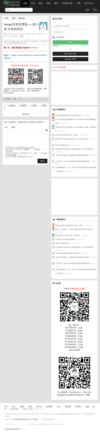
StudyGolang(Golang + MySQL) (26, 419)
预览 (13, 127)
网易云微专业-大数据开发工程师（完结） (69, 225)
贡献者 (22, 407)
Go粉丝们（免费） (83, 395)
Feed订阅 (14, 409)
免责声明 (68, 407)
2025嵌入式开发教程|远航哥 (65, 239)
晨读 (30, 407)
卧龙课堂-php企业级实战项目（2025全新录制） (72, 139)
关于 (6, 407)
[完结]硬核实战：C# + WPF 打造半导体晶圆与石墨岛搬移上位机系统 (75, 169)
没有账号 (39, 122)
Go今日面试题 (60, 67)
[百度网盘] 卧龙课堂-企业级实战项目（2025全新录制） (74, 149)
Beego (22, 18)
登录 (95, 10)
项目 (41, 3)
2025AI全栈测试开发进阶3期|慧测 (67, 253)
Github (39, 407)
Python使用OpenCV (62, 145)
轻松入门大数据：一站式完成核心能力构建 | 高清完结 (74, 229)
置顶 (21, 36)
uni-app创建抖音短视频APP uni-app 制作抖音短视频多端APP (75, 121)
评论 (43, 105)
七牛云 (52, 419)
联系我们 (78, 407)
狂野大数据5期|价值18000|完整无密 (68, 115)
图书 (56, 3)
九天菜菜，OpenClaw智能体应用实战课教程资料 (72, 161)
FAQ (13, 407)
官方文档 (89, 3)
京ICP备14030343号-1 (13, 429)
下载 (78, 3)
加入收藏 (7, 98)
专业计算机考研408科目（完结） (67, 135)
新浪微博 (49, 407)
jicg (5, 34)
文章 (33, 3)
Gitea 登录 (70, 59)
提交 (42, 161)
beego (11, 105)
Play (58, 407)
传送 (33, 105)
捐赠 (87, 407)
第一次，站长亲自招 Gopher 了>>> (21, 48)
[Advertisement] (70, 88)
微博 (14, 98)
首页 (6, 18)
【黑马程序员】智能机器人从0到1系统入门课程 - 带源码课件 (75, 129)
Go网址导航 (67, 2)
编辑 (6, 127)
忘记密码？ (84, 46)
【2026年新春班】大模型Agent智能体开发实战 (72, 155)
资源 (48, 3)
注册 (87, 10)
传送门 (22, 105)
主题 (25, 3)
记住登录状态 (59, 37)
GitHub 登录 (70, 54)
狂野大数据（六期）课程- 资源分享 (67, 235)
